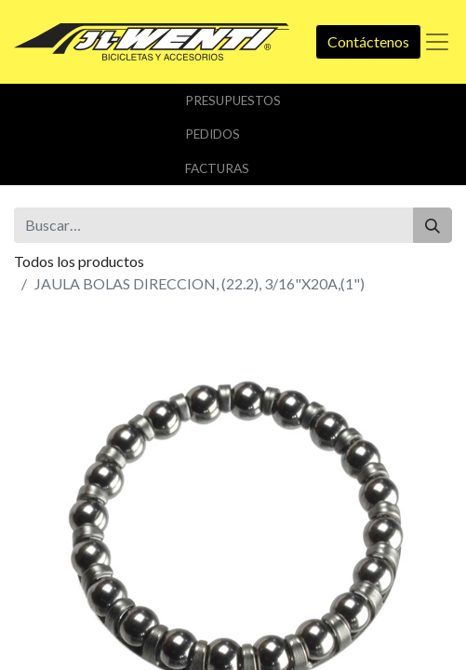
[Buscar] (432, 225)
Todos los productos (79, 261)
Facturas (217, 168)
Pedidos (212, 134)
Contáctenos (368, 41)
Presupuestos (233, 100)
